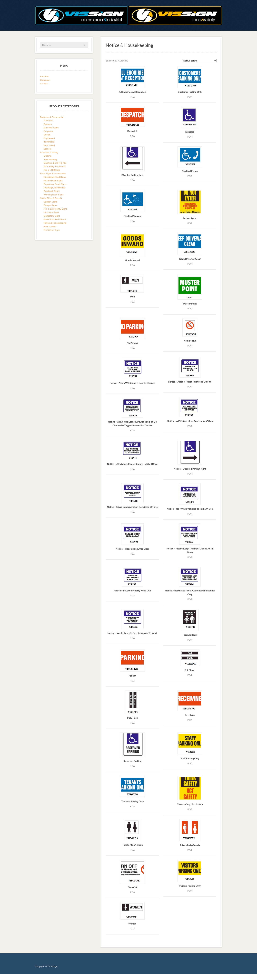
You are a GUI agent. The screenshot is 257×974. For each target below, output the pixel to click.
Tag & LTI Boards (52, 170)
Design (47, 134)
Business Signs (51, 127)
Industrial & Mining (49, 152)
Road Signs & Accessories (53, 173)
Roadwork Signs (51, 191)
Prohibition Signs (52, 230)
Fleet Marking (50, 159)
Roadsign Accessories (54, 187)
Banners (48, 124)
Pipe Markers (50, 226)
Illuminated (49, 142)
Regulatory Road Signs (55, 184)
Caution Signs (50, 202)
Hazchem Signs (51, 212)
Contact (44, 83)
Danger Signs (50, 205)
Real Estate (49, 145)
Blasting (47, 156)
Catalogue (45, 80)
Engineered (49, 138)
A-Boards (48, 120)
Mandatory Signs (52, 216)
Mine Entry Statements (55, 166)
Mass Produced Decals (55, 219)
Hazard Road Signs (53, 180)
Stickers (47, 149)
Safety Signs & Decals (51, 198)
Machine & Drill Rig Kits (55, 163)
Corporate (48, 131)
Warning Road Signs (53, 194)
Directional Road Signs (55, 177)
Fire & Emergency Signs (55, 209)
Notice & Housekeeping (55, 223)
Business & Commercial (51, 117)
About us (44, 76)
